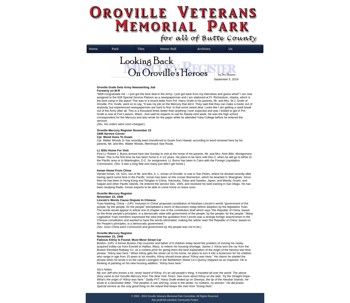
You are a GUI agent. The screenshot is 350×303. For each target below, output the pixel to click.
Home (93, 49)
